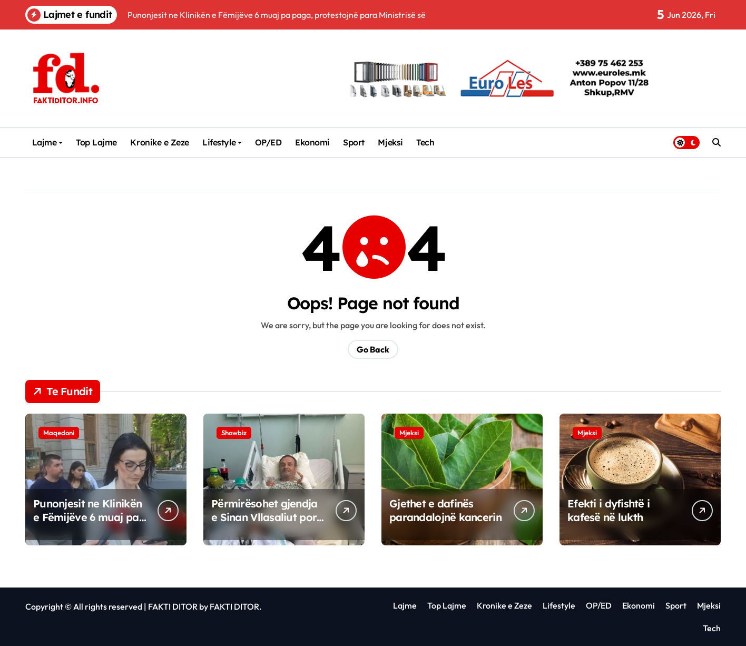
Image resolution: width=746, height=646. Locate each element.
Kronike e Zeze (159, 142)
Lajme (47, 142)
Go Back (373, 349)
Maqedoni (58, 432)
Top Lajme (96, 142)
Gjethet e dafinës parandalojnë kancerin (445, 510)
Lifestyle (222, 142)
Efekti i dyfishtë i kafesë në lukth (608, 510)
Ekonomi (312, 142)
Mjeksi (390, 142)
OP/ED (268, 142)
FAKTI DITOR (173, 606)
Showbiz (234, 432)
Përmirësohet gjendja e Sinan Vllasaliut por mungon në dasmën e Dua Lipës (264, 524)
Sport (354, 142)
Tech (425, 142)
